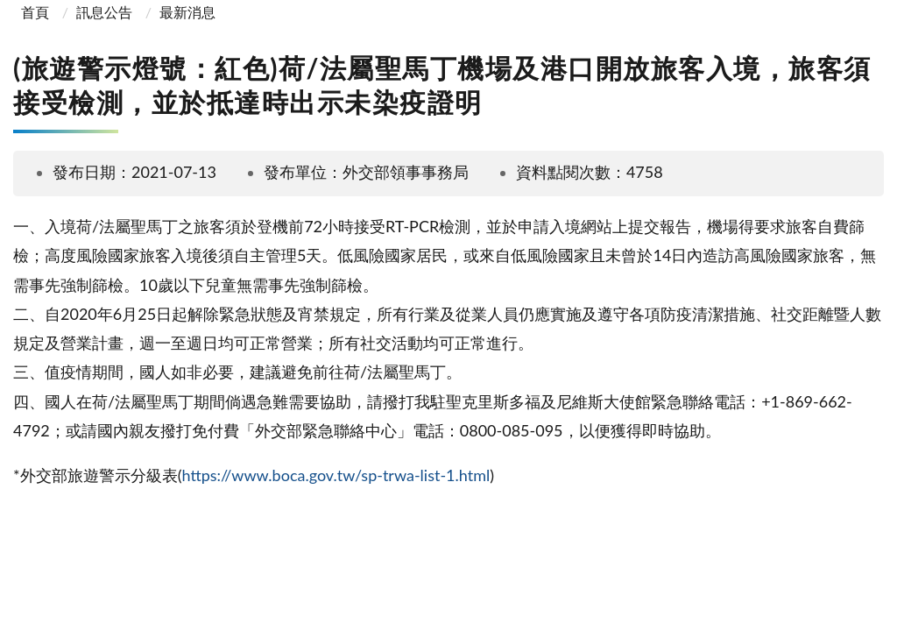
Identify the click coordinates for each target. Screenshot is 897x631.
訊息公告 (104, 12)
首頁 (33, 12)
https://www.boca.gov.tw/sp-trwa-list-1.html (335, 475)
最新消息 (187, 12)
